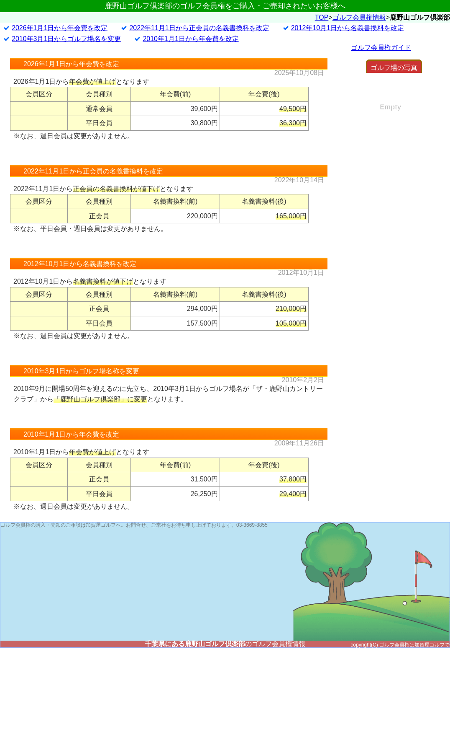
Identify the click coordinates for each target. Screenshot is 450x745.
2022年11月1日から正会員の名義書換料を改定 (199, 83)
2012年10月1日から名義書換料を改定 (347, 83)
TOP (322, 72)
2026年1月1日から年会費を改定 (59, 83)
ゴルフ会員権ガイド (381, 102)
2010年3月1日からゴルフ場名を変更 (66, 94)
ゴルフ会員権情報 (359, 72)
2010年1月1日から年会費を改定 (190, 94)
